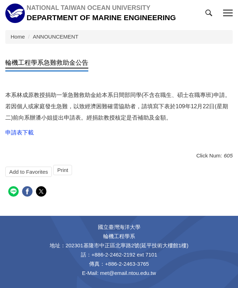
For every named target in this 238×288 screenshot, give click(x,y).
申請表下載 (19, 132)
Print (62, 170)
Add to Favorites (28, 172)
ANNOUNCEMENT (55, 37)
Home (18, 37)
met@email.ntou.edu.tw (128, 273)
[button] (210, 14)
